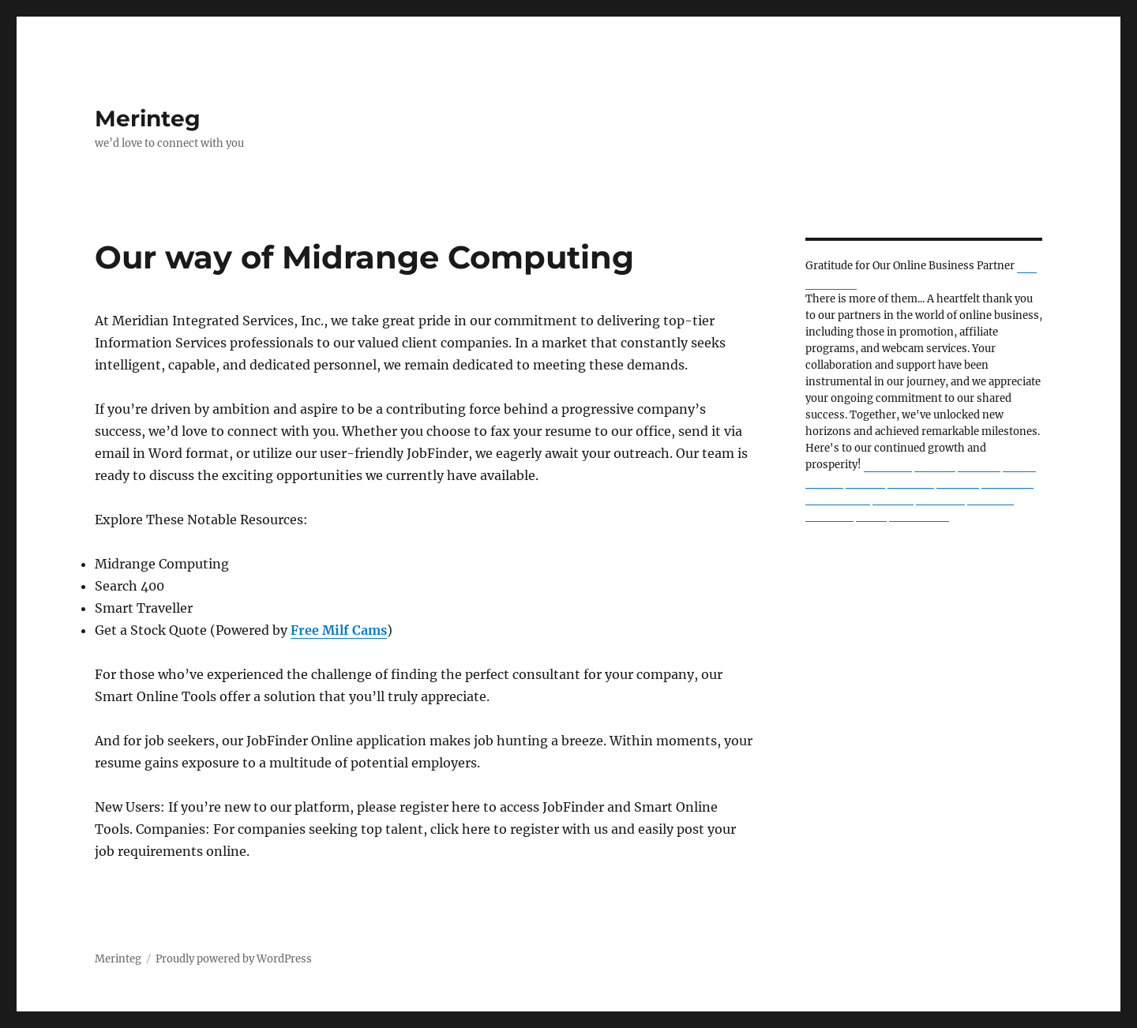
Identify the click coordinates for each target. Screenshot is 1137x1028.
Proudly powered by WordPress (234, 959)
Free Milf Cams (339, 630)
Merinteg (148, 118)
